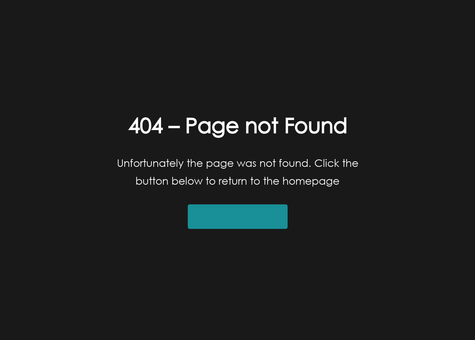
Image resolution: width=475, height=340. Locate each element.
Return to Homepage (237, 217)
